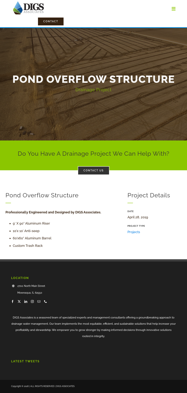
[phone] (45, 301)
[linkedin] (25, 301)
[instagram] (32, 301)
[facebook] (12, 301)
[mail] (38, 301)
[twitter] (19, 301)
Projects (133, 232)
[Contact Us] (51, 21)
